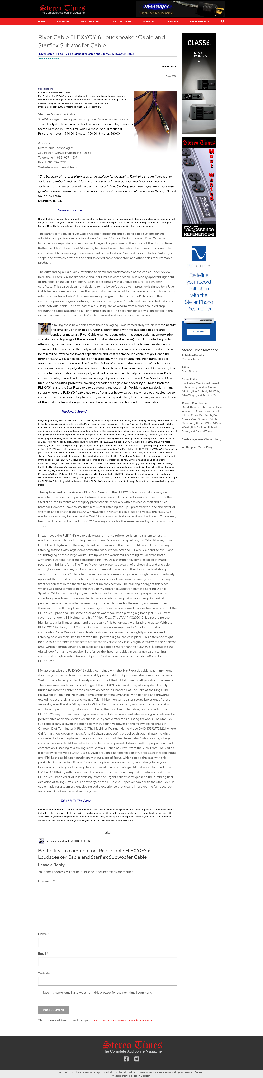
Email (43, 953)
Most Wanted (90, 21)
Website (44, 973)
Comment (46, 881)
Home (41, 21)
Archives (63, 21)
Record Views (122, 21)
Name (43, 934)
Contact (172, 21)
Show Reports (199, 21)
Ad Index (149, 21)
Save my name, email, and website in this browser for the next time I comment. (97, 992)
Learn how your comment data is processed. (123, 1020)
